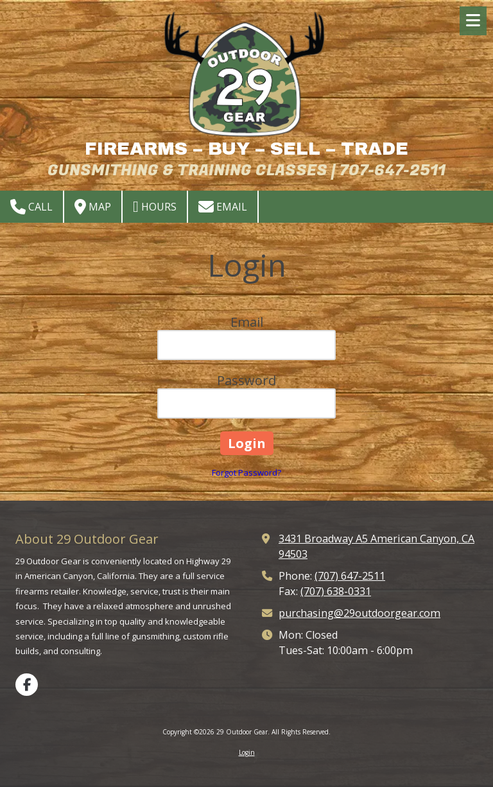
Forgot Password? (246, 472)
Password (246, 380)
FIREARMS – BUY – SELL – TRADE (246, 149)
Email (222, 206)
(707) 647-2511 (350, 576)
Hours (155, 206)
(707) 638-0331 (335, 591)
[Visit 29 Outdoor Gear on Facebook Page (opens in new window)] (26, 684)
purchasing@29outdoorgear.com (359, 613)
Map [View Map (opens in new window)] (92, 206)
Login (247, 752)
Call (31, 206)
